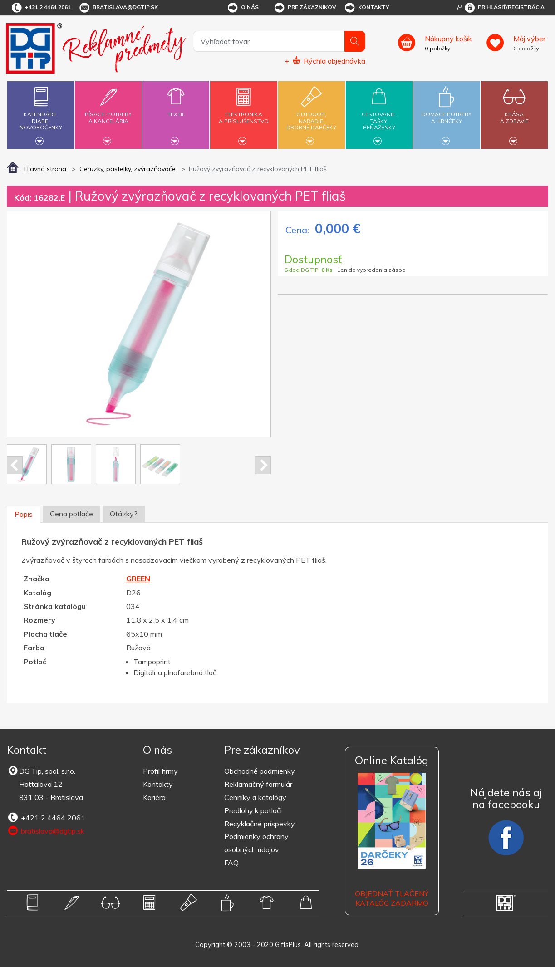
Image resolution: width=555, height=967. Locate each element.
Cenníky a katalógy (255, 797)
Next (263, 465)
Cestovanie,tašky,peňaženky (379, 113)
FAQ (231, 862)
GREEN (138, 578)
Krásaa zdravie (514, 112)
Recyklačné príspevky (259, 823)
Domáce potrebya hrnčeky (446, 112)
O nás (242, 7)
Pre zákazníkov (304, 7)
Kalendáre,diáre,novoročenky (40, 113)
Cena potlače (71, 513)
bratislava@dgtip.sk (118, 7)
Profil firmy (160, 771)
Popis (24, 514)
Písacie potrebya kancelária (108, 112)
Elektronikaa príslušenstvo (244, 112)
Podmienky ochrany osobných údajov (256, 843)
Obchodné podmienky (259, 771)
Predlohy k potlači (253, 810)
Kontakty (366, 7)
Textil (176, 109)
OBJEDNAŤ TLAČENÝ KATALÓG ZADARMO (391, 898)
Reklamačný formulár (258, 784)
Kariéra (154, 797)
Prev (15, 465)
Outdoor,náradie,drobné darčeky (311, 113)
